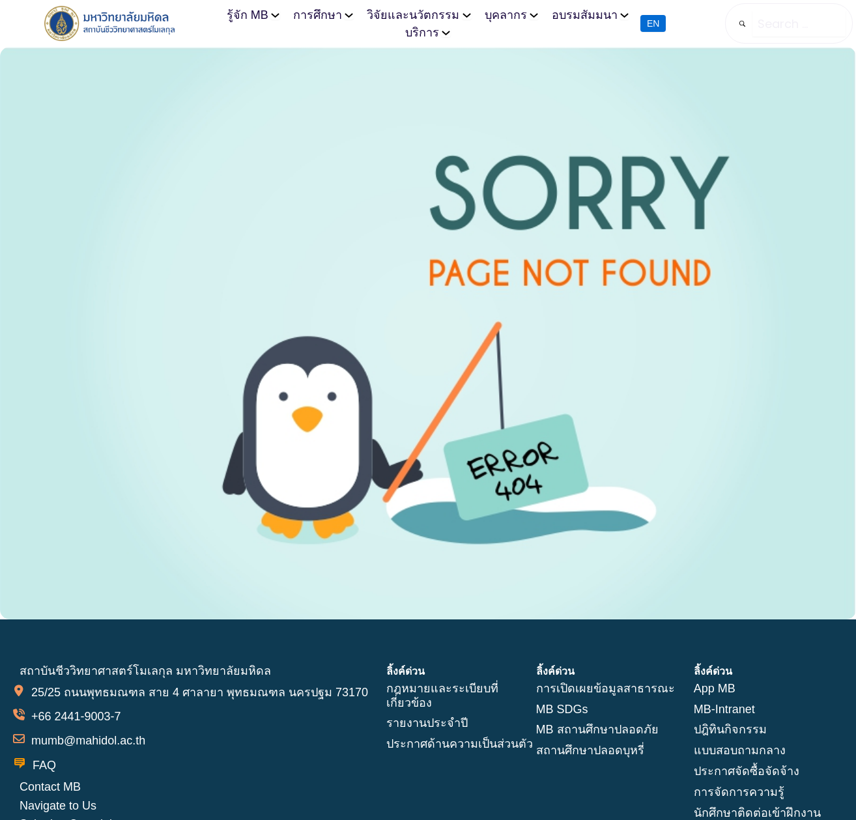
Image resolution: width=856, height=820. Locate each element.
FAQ (44, 764)
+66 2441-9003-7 (76, 716)
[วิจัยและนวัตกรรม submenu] (467, 15)
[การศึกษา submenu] (349, 15)
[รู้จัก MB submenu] (276, 15)
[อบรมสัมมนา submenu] (624, 15)
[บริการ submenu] (446, 32)
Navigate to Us (58, 805)
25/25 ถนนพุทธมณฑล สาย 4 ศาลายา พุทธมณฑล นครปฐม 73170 (199, 692)
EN (653, 24)
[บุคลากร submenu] (534, 15)
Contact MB (50, 786)
